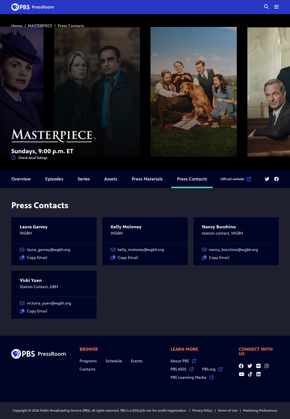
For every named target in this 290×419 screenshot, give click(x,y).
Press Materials (147, 179)
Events (136, 361)
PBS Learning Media (192, 377)
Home (16, 26)
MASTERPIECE (40, 26)
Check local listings (29, 158)
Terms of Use (228, 410)
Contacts (87, 369)
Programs (88, 361)
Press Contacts (192, 179)
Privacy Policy (202, 410)
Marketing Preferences (260, 410)
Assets (110, 179)
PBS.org (212, 369)
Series (84, 179)
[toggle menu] (276, 6)
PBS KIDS (181, 369)
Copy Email (33, 257)
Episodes (54, 179)
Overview (21, 179)
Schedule (114, 361)
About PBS (183, 361)
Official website (235, 179)
